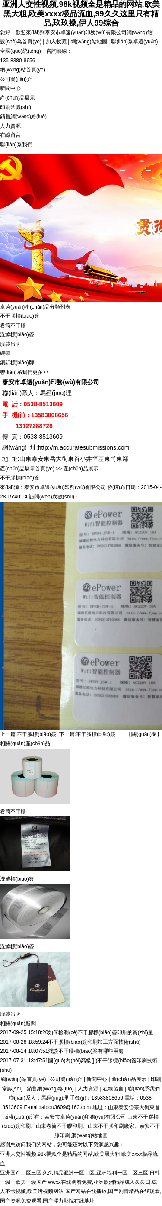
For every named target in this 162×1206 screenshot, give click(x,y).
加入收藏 (56, 42)
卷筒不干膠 (13, 325)
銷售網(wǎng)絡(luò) (23, 116)
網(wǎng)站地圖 (89, 42)
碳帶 (5, 353)
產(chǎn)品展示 (17, 98)
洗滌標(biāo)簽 (17, 334)
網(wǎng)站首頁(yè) (22, 70)
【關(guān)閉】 (144, 734)
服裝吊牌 (10, 344)
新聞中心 (10, 88)
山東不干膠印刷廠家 (111, 1126)
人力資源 (10, 126)
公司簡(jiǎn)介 (16, 79)
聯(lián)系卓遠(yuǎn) (134, 42)
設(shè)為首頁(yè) (20, 42)
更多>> (40, 372)
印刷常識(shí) (15, 107)
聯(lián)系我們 (16, 145)
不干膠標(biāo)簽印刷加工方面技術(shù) (94, 1042)
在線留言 (10, 135)
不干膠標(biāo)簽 (19, 316)
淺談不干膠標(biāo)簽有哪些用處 (86, 1051)
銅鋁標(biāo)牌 (17, 363)
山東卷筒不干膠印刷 (59, 1126)
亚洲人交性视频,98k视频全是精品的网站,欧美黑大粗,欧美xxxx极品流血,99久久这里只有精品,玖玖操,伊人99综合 (80, 13)
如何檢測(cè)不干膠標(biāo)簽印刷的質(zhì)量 (100, 1032)
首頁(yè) (44, 469)
